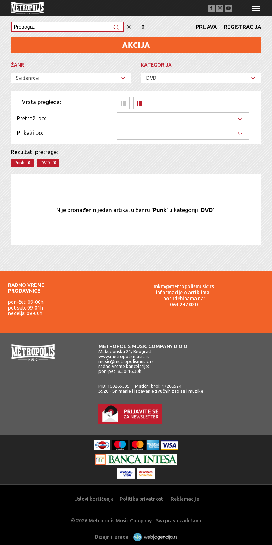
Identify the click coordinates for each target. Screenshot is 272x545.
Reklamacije (185, 499)
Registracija (242, 27)
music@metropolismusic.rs (126, 361)
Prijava (206, 27)
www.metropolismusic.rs (123, 356)
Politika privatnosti (142, 499)
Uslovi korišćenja (94, 499)
